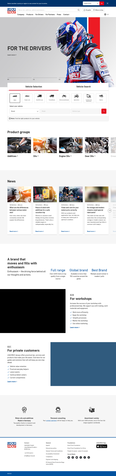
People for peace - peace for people (78, 451)
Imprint (48, 445)
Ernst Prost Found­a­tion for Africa (77, 448)
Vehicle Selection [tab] (33, 86)
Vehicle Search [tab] (83, 86)
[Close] (107, 3)
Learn (75, 327)
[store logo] (12, 12)
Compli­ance (49, 457)
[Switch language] (91, 3)
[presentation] (109, 145)
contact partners (51, 420)
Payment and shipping (52, 459)
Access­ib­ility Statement (52, 454)
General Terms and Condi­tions (54, 451)
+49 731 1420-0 (28, 453)
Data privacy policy (51, 448)
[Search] (50, 10)
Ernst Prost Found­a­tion (74, 445)
